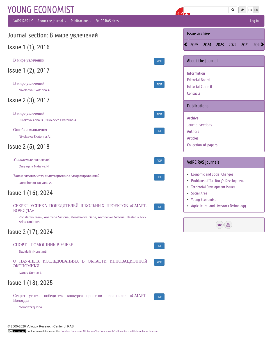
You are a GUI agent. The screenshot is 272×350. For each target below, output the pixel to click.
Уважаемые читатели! (32, 159)
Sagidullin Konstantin (33, 251)
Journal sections (199, 125)
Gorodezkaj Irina (30, 307)
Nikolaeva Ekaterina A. (35, 90)
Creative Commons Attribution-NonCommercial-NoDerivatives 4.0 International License (109, 331)
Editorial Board (198, 80)
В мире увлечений (29, 60)
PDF (159, 61)
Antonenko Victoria (111, 217)
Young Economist (203, 199)
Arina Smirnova (30, 222)
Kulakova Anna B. (31, 120)
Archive (193, 118)
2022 (232, 44)
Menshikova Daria (83, 217)
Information (196, 73)
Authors (193, 131)
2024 (207, 44)
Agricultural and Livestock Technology (218, 206)
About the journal (51, 21)
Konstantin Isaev (30, 217)
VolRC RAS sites (109, 21)
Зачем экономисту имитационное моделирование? (56, 176)
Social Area (199, 193)
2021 (245, 44)
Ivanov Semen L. (31, 273)
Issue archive (198, 33)
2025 (194, 44)
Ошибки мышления (30, 130)
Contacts (193, 93)
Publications (81, 21)
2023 (220, 44)
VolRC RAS (23, 21)
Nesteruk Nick (136, 217)
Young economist (40, 9)
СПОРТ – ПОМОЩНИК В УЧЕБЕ (43, 244)
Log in (254, 21)
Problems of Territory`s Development (217, 180)
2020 (258, 44)
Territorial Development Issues (213, 187)
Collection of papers (202, 145)
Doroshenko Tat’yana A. (35, 183)
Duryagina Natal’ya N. (34, 166)
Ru (250, 9)
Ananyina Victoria (56, 217)
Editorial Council (199, 86)
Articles (193, 138)
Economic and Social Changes (212, 174)
